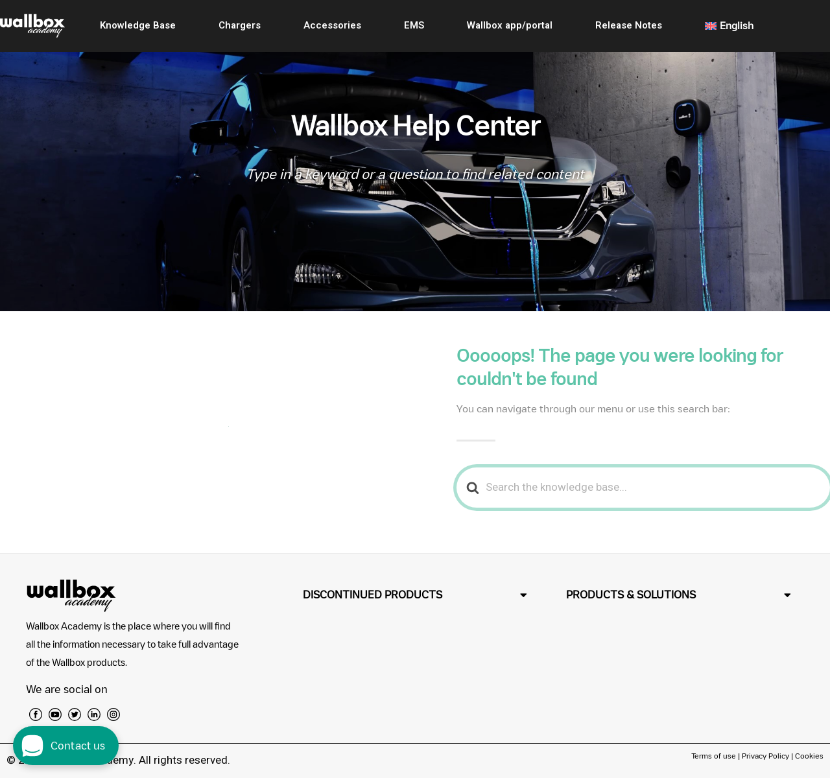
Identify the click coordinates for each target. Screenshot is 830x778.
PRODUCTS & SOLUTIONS (631, 594)
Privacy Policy (765, 755)
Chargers (240, 25)
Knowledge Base (138, 25)
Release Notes (628, 25)
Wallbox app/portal (509, 25)
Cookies (809, 755)
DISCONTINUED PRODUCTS (372, 594)
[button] (415, 595)
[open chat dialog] (66, 745)
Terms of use (714, 755)
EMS (414, 25)
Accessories (332, 25)
